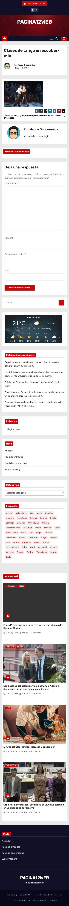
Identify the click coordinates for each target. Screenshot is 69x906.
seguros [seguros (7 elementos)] (53, 547)
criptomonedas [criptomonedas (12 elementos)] (13, 527)
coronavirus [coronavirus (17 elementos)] (33, 523)
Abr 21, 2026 (12, 751)
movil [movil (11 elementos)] (8, 542)
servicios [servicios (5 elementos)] (10, 552)
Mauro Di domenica (26, 65)
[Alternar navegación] (51, 39)
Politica (20, 647)
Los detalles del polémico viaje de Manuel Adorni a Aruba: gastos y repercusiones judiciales (31, 687)
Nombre (10, 237)
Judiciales (10, 647)
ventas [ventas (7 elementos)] (53, 552)
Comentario (12, 183)
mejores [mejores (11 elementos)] (54, 537)
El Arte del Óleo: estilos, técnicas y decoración (28, 382)
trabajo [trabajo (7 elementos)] (20, 552)
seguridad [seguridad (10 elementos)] (42, 547)
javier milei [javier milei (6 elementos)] (33, 537)
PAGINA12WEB (34, 22)
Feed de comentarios (16, 463)
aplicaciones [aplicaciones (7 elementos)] (21, 513)
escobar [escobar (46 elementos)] (47, 527)
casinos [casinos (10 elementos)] (43, 518)
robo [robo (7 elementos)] (24, 547)
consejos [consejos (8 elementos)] (21, 523)
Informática (11, 586)
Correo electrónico (15, 254)
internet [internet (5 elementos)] (48, 532)
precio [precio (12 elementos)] (37, 542)
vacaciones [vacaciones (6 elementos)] (41, 552)
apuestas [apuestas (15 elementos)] (49, 513)
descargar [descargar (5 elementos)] (27, 527)
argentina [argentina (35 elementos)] (10, 518)
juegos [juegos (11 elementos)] (44, 537)
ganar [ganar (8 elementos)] (57, 527)
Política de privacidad (21, 900)
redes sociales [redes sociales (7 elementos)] (12, 547)
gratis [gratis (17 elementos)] (23, 532)
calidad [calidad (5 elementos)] (33, 518)
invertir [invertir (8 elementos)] (22, 537)
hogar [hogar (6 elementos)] (39, 532)
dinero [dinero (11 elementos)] (38, 527)
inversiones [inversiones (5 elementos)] (11, 537)
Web (7, 270)
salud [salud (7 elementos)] (32, 547)
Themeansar (55, 895)
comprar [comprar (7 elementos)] (10, 523)
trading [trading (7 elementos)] (30, 552)
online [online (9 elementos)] (16, 542)
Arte (8, 708)
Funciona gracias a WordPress (20, 895)
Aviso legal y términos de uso (45, 900)
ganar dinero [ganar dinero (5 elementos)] (12, 532)
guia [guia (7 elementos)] (31, 532)
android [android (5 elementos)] (9, 513)
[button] (57, 38)
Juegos (21, 586)
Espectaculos (11, 766)
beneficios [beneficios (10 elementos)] (22, 518)
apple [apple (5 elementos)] (39, 513)
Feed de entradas (14, 456)
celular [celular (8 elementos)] (53, 518)
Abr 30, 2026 (12, 632)
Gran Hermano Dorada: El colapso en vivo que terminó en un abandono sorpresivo (33, 806)
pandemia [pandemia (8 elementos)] (26, 542)
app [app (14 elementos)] (32, 513)
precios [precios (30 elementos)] (46, 542)
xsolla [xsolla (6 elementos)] (8, 557)
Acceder (9, 450)
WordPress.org (12, 469)
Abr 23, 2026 (12, 693)
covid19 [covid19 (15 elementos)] (45, 523)
